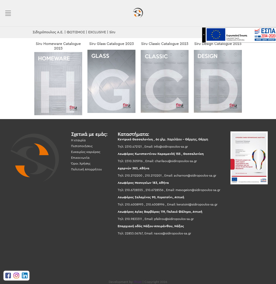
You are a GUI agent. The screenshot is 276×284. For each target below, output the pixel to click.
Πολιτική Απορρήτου (86, 169)
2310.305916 (134, 161)
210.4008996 (155, 204)
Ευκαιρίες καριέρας (85, 151)
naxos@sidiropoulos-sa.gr (172, 233)
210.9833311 (133, 218)
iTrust (138, 281)
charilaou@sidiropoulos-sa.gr (176, 161)
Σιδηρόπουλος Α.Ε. (48, 32)
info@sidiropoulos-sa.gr (171, 146)
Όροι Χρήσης (80, 163)
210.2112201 (153, 175)
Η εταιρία (78, 140)
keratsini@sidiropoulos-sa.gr (197, 204)
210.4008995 (134, 204)
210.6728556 (154, 190)
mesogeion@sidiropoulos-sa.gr (198, 190)
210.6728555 (134, 190)
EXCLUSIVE (97, 32)
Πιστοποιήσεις (82, 146)
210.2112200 (133, 175)
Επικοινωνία (80, 157)
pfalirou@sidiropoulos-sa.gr (174, 218)
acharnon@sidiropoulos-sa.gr (195, 175)
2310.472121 (133, 146)
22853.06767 (134, 233)
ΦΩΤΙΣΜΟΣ (76, 32)
